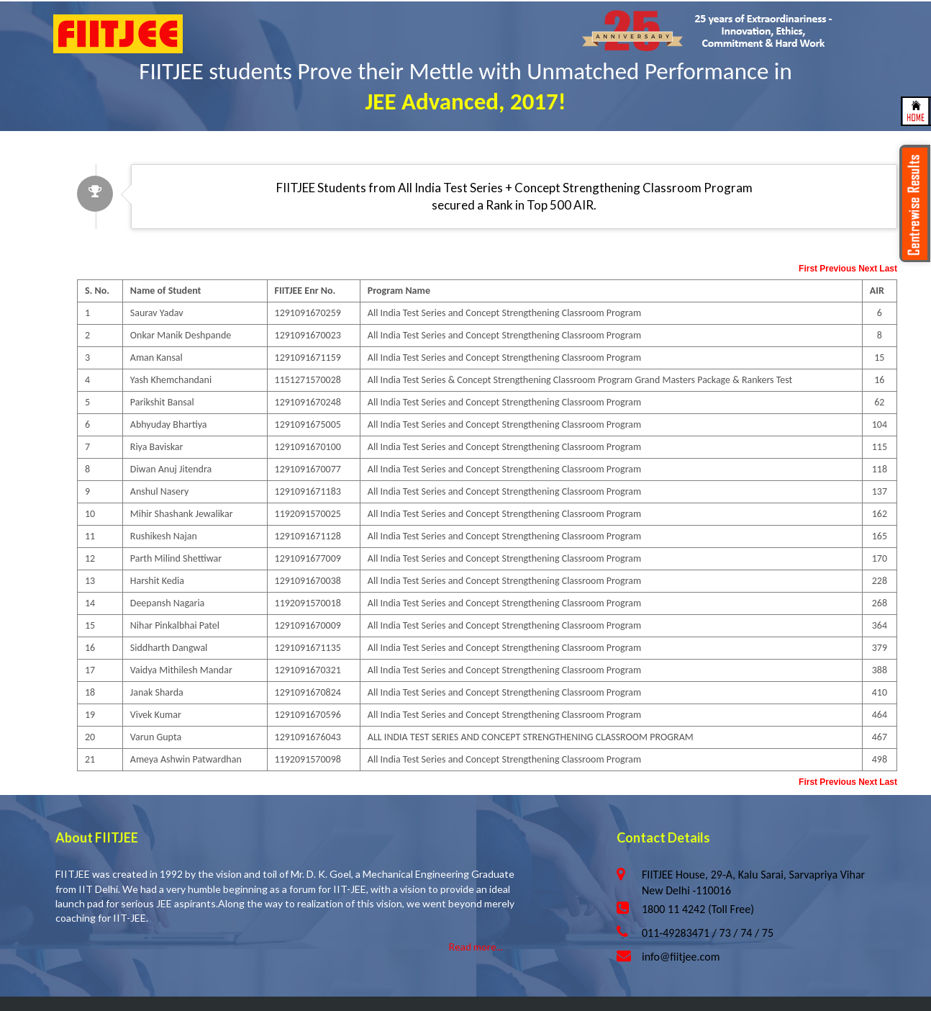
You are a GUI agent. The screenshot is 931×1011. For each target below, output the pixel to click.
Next (867, 269)
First (808, 269)
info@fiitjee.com (680, 956)
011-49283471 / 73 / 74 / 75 (707, 933)
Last (888, 269)
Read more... (475, 946)
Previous (837, 269)
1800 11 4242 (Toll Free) (698, 909)
